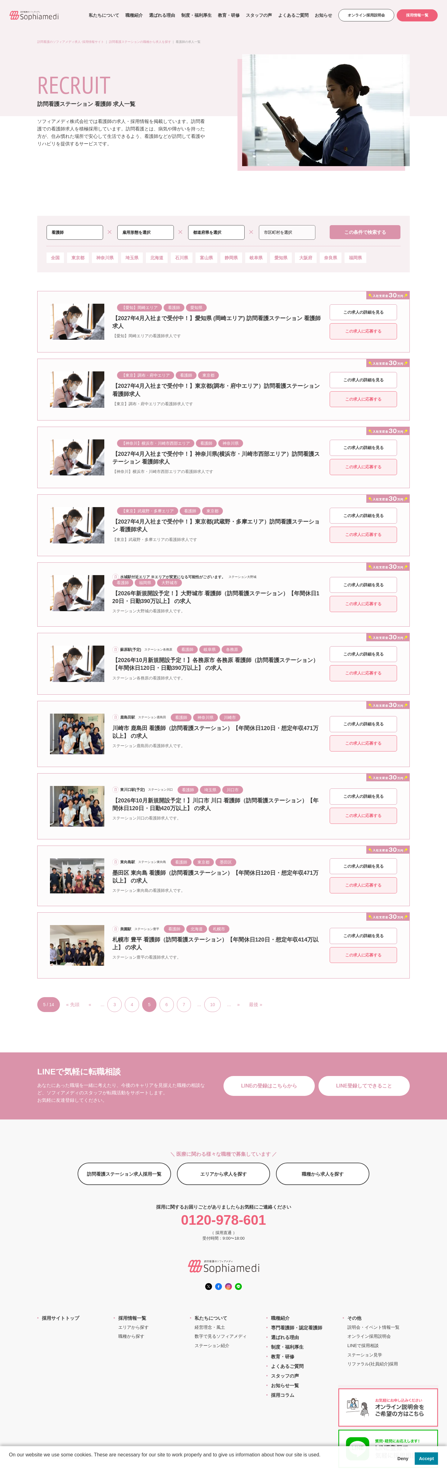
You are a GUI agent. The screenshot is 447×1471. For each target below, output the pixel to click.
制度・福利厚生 (195, 15)
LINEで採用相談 (363, 1345)
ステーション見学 (364, 1354)
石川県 (181, 257)
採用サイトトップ (60, 1318)
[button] (10, 1463)
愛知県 (280, 257)
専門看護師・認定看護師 (296, 1327)
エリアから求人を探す (223, 1174)
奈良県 (330, 257)
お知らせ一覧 (285, 1385)
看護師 (174, 307)
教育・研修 (228, 15)
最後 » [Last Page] (255, 1004)
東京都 (77, 257)
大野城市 (169, 582)
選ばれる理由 (161, 15)
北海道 (156, 257)
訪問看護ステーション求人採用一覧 (124, 1174)
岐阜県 (256, 257)
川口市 (233, 790)
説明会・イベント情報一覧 (373, 1327)
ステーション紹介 (212, 1345)
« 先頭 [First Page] (72, 1004)
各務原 (232, 649)
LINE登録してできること (364, 1085)
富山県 (206, 257)
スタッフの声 (258, 15)
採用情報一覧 (417, 15)
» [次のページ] (238, 1004)
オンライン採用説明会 (365, 15)
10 (212, 1004)
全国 (55, 257)
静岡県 (231, 257)
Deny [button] (402, 1458)
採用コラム (282, 1395)
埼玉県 (131, 257)
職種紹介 (133, 15)
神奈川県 (105, 257)
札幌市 (219, 929)
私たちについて (103, 15)
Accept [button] (426, 1458)
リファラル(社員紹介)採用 (372, 1363)
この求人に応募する (363, 331)
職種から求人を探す (323, 1174)
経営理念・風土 (210, 1327)
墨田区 (226, 862)
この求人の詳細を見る (363, 312)
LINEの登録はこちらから (269, 1085)
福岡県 (355, 257)
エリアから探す (133, 1327)
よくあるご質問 (292, 15)
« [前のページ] (90, 1004)
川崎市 (230, 717)
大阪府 (305, 257)
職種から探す (131, 1336)
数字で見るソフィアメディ (221, 1336)
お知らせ (322, 15)
